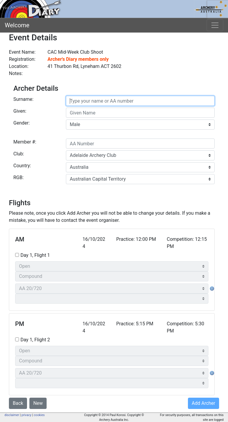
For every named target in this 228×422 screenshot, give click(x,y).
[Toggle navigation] (215, 25)
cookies (39, 415)
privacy (26, 415)
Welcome (17, 25)
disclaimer (11, 415)
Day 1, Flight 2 (35, 340)
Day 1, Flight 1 (35, 255)
